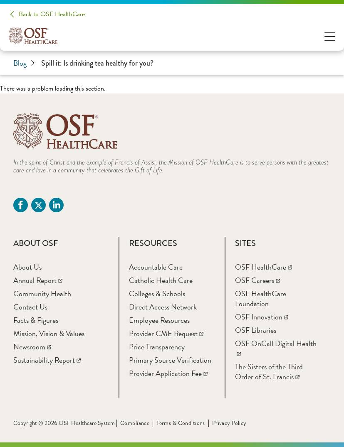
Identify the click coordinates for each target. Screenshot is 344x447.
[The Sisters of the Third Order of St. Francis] (269, 371)
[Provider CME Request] (166, 333)
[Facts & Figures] (35, 320)
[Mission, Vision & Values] (48, 333)
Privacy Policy (229, 423)
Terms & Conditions (180, 423)
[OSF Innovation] (261, 316)
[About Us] (27, 267)
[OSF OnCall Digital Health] (276, 348)
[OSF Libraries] (255, 330)
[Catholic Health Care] (161, 280)
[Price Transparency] (157, 346)
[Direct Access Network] (163, 306)
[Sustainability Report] (47, 360)
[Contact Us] (30, 306)
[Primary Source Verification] (170, 360)
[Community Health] (42, 293)
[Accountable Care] (156, 267)
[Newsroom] (32, 346)
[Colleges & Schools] (157, 293)
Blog (24, 63)
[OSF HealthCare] (263, 267)
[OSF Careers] (257, 280)
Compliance (134, 423)
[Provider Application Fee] (168, 373)
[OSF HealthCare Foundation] (260, 298)
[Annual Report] (37, 280)
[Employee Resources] (159, 320)
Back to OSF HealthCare (52, 14)
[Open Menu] (329, 35)
